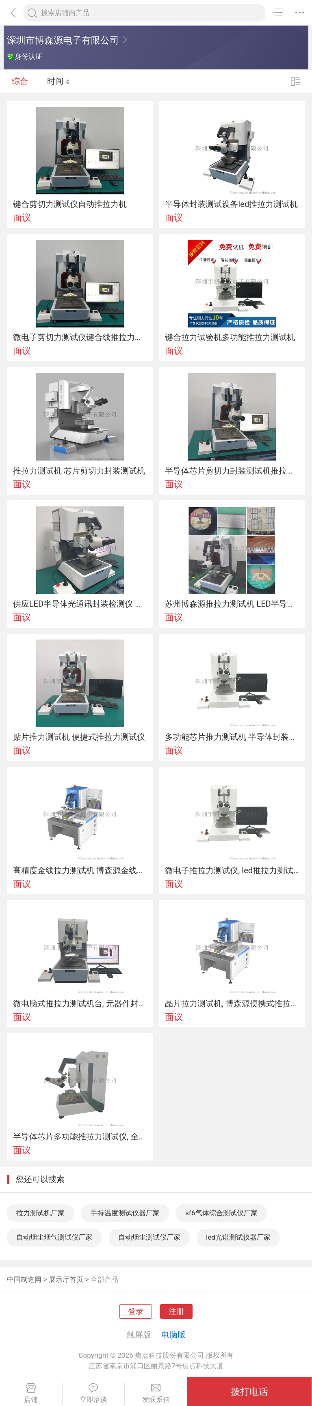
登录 (135, 1311)
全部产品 (104, 1279)
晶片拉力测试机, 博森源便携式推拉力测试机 (232, 1003)
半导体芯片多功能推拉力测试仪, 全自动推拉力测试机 (80, 1137)
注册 (176, 1311)
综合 (20, 81)
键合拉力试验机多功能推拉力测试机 (230, 337)
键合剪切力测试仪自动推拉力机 (70, 204)
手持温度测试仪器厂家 (125, 1213)
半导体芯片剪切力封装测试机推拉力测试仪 (232, 471)
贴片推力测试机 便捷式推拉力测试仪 (79, 737)
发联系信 (156, 1393)
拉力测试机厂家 (40, 1213)
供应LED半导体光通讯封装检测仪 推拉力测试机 (80, 604)
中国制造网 (24, 1279)
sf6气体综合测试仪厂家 (221, 1213)
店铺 (31, 1393)
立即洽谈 (93, 1393)
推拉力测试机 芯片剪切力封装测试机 (79, 471)
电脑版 (173, 1334)
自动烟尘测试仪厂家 (149, 1237)
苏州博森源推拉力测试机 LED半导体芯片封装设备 (232, 604)
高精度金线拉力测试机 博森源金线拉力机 (80, 870)
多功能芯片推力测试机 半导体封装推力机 (232, 737)
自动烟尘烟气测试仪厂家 (54, 1237)
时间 (58, 81)
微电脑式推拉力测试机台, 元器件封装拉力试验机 (80, 1003)
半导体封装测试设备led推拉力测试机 (231, 204)
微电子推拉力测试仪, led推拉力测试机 (232, 870)
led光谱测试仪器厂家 (238, 1237)
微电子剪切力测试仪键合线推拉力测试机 (80, 337)
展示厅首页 (66, 1279)
